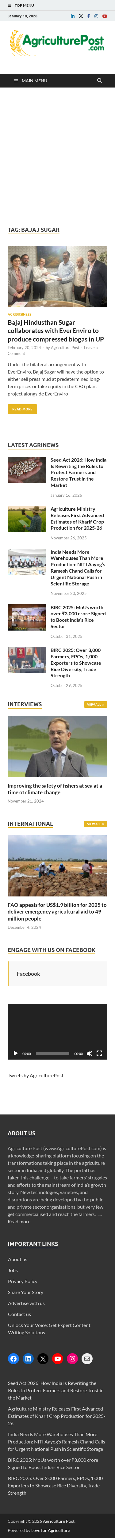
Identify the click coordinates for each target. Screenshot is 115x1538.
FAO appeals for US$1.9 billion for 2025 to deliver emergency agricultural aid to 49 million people (57, 911)
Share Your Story (25, 1292)
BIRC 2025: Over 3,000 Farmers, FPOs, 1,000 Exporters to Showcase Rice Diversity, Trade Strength (76, 662)
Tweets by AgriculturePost (35, 1075)
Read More (20, 407)
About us (17, 1259)
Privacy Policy (22, 1281)
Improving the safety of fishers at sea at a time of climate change (55, 789)
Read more (19, 1221)
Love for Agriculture (50, 1530)
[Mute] (89, 1053)
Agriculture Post (65, 347)
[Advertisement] (57, 157)
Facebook (28, 973)
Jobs (13, 1270)
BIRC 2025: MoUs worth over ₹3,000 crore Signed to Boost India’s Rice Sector (78, 616)
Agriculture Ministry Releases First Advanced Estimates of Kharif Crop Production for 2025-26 (77, 518)
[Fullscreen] (99, 1053)
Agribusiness (19, 314)
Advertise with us (26, 1303)
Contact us (19, 1314)
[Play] (16, 1053)
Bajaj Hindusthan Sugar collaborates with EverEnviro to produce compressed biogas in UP (56, 330)
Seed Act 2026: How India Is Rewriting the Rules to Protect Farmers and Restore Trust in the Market (78, 472)
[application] (57, 1032)
